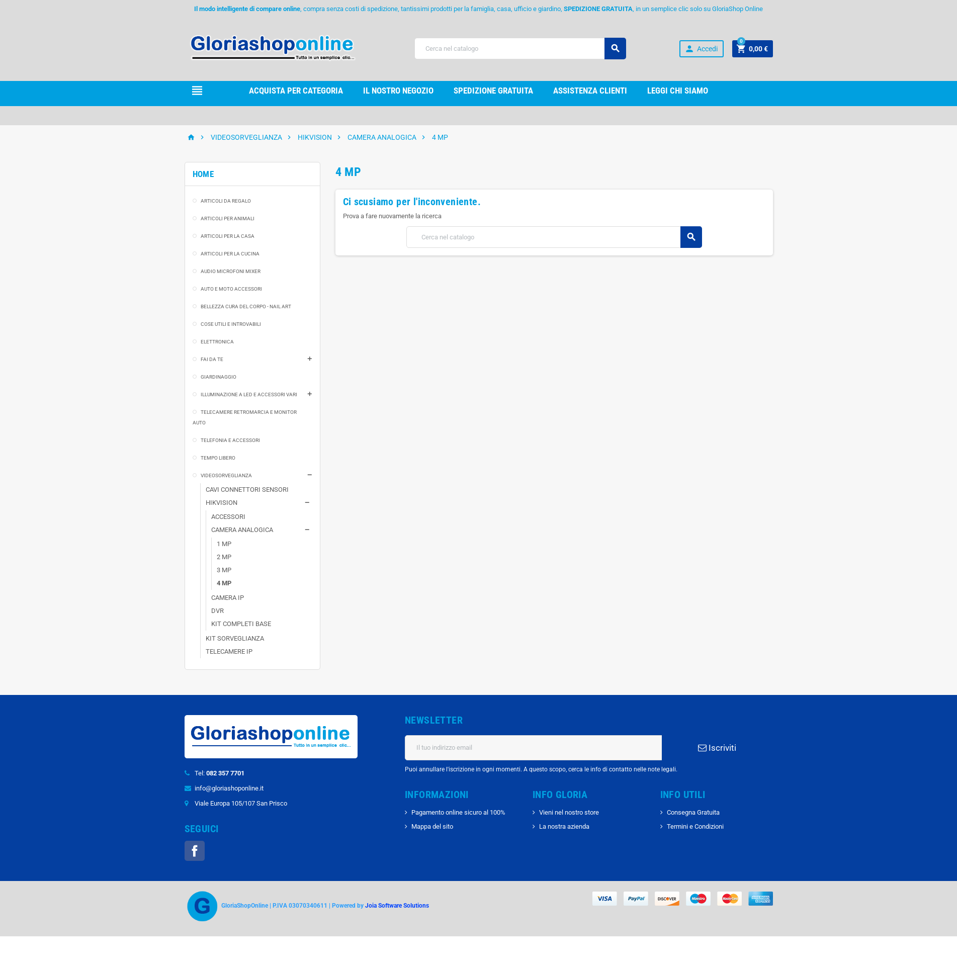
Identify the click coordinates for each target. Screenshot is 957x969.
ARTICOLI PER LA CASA (227, 236)
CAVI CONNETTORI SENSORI (247, 489)
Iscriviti (717, 748)
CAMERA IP (227, 597)
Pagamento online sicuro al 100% (458, 812)
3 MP (224, 570)
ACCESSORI (228, 516)
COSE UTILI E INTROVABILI (231, 324)
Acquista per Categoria (296, 90)
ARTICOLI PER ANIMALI (227, 218)
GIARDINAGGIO (218, 377)
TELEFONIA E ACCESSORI (230, 440)
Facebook (195, 851)
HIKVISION (221, 502)
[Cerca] (520, 48)
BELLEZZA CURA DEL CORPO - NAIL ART (246, 306)
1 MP (224, 544)
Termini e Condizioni (695, 826)
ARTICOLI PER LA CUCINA (230, 253)
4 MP (224, 583)
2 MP (224, 557)
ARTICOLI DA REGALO (226, 201)
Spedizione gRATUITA (493, 90)
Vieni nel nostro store (569, 812)
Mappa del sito (432, 826)
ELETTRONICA (217, 341)
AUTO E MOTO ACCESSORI (231, 289)
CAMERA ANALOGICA (242, 530)
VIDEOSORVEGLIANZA (226, 475)
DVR (217, 610)
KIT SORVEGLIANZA (235, 638)
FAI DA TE (212, 359)
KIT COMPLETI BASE (241, 624)
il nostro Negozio (398, 90)
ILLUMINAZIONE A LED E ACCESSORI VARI (249, 394)
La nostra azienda (564, 826)
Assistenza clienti (590, 90)
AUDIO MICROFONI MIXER (230, 271)
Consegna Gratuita (693, 812)
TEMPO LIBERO (218, 458)
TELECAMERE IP (229, 651)
